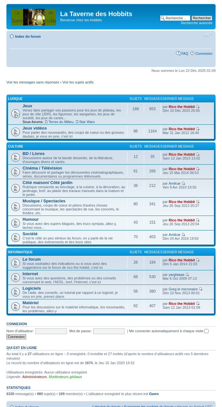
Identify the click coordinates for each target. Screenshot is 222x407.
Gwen (154, 394)
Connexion (203, 53)
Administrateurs (34, 377)
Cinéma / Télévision (42, 168)
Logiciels (32, 288)
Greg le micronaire (183, 289)
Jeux (27, 105)
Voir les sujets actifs (78, 82)
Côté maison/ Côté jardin (47, 182)
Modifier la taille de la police (207, 35)
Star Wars (87, 122)
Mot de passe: (80, 331)
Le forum (32, 259)
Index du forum (28, 36)
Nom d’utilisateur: (20, 331)
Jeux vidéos (35, 128)
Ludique (15, 99)
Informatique (20, 252)
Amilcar (174, 183)
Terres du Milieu (60, 122)
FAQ (184, 53)
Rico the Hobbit (182, 107)
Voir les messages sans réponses (32, 82)
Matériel (31, 302)
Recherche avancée (196, 23)
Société (30, 233)
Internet (30, 273)
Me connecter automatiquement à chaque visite (168, 331)
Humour (31, 219)
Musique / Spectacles (44, 201)
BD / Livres (34, 153)
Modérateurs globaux (65, 377)
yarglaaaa (176, 274)
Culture (15, 146)
